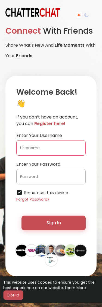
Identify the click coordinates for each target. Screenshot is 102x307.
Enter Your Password (38, 164)
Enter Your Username (39, 135)
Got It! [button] (13, 295)
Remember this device (46, 192)
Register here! (49, 123)
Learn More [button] (75, 287)
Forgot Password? (33, 199)
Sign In (54, 223)
